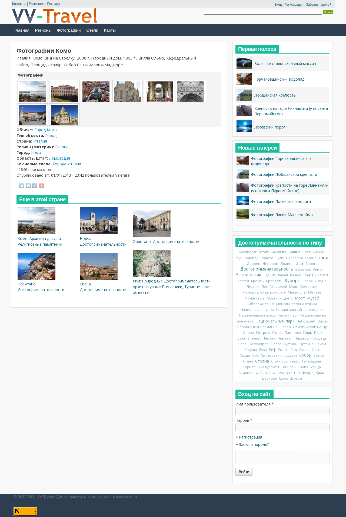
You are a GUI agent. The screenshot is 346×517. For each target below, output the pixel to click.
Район (320, 344)
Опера (248, 332)
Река (263, 349)
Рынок (283, 349)
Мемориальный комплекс (264, 292)
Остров (263, 332)
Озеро (285, 326)
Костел (243, 281)
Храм (320, 372)
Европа (61, 146)
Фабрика (262, 372)
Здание (269, 275)
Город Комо (45, 129)
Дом (299, 263)
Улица (315, 366)
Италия (40, 141)
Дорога (311, 263)
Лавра (307, 281)
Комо (36, 152)
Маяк (293, 286)
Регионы (43, 30)
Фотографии (69, 30)
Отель (277, 332)
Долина (287, 263)
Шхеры (296, 378)
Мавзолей (278, 286)
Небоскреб (306, 321)
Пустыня (306, 344)
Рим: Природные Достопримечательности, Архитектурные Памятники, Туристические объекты (172, 286)
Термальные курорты (261, 367)
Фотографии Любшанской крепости (284, 174)
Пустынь (290, 344)
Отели (92, 30)
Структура (279, 361)
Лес (264, 286)
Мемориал (309, 286)
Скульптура (249, 355)
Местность (297, 292)
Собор (305, 355)
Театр (295, 361)
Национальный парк (274, 321)
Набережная (257, 304)
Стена (248, 361)
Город (50, 135)
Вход (278, 4)
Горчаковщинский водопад (279, 79)
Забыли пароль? (318, 4)
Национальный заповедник (299, 309)
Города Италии (67, 163)
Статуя (318, 355)
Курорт (292, 281)
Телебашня (311, 361)
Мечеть (314, 292)
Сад (294, 349)
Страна (262, 361)
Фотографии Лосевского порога (281, 201)
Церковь (269, 378)
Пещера (302, 338)
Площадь (319, 338)
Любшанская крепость (275, 95)
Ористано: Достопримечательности (166, 241)
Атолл (264, 251)
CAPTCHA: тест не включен (266, 454)
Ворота (267, 257)
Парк (307, 332)
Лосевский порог (269, 127)
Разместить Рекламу (44, 4)
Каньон (296, 275)
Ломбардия (59, 158)
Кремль (257, 281)
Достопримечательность (266, 269)
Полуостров (259, 344)
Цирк (283, 378)
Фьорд (308, 372)
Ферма (278, 372)
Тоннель (288, 367)
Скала (304, 349)
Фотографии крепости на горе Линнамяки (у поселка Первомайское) (289, 188)
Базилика (279, 252)
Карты (110, 30)
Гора (309, 257)
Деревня (270, 263)
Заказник (303, 269)
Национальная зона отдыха (293, 304)
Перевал (285, 338)
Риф (272, 349)
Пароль (243, 420)
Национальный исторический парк (268, 315)
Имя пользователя (254, 404)
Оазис (322, 321)
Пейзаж (268, 338)
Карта (310, 274)
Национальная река (257, 309)
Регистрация (293, 4)
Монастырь (255, 298)
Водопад (251, 258)
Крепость (274, 280)
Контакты (19, 4)
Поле (242, 344)
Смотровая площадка (279, 355)
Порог (276, 344)
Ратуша (251, 349)
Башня (294, 251)
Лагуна (320, 281)
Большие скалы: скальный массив (285, 63)
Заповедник (248, 275)
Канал (283, 275)
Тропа (303, 367)
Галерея (296, 258)
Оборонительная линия (257, 327)
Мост (300, 298)
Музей (313, 298)
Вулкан (281, 258)
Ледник (253, 286)
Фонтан (293, 372)
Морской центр (280, 298)
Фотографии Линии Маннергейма (282, 214)
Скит (315, 349)
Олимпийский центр (310, 327)
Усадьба (246, 372)
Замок (318, 269)
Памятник (293, 332)
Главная (21, 30)
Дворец (253, 263)
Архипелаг (248, 252)
